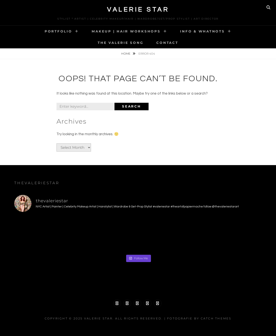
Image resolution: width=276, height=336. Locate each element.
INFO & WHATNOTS (202, 31)
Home (126, 53)
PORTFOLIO (58, 31)
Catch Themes (216, 318)
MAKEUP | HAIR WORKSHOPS (126, 31)
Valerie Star (138, 9)
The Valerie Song (120, 43)
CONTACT (167, 43)
